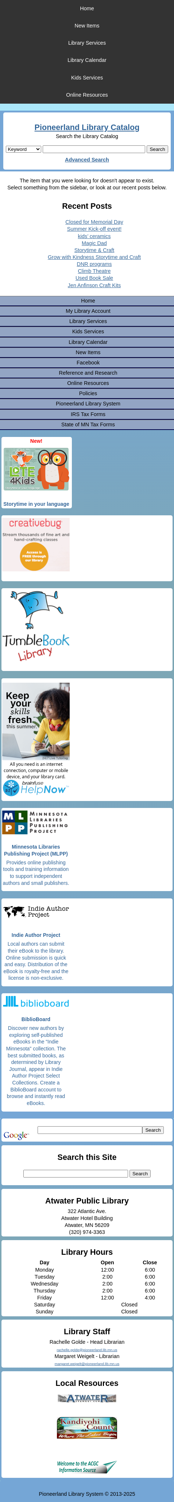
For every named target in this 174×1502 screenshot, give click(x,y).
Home (87, 8)
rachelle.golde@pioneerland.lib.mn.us (87, 1350)
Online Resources (87, 95)
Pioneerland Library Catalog (87, 127)
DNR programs (94, 264)
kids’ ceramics (94, 236)
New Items (87, 26)
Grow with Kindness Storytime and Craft (94, 257)
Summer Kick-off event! (94, 229)
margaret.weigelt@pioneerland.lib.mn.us (87, 1364)
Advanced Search (87, 160)
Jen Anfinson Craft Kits (94, 285)
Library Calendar (86, 60)
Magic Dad (94, 243)
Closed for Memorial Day (94, 222)
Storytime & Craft (94, 250)
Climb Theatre (94, 271)
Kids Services (87, 78)
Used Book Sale (94, 278)
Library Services (87, 43)
